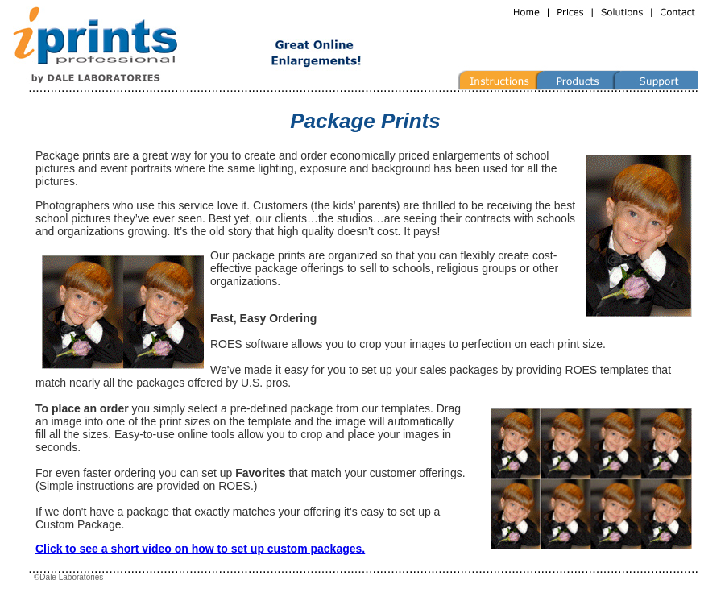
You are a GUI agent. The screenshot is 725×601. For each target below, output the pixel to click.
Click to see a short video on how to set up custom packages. (200, 548)
